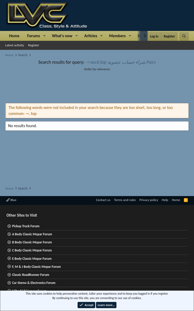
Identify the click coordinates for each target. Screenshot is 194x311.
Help (165, 200)
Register (33, 45)
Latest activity (14, 45)
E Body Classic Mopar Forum (32, 259)
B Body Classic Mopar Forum (32, 242)
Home (14, 35)
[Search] (184, 36)
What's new (62, 35)
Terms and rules (125, 200)
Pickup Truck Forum (25, 226)
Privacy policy (149, 200)
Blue (11, 200)
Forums (33, 35)
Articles (90, 35)
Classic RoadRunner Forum (30, 275)
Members (117, 35)
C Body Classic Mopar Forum (32, 250)
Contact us (103, 200)
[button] (44, 36)
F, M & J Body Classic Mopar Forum (36, 267)
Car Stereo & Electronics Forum (34, 283)
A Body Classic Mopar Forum (32, 234)
